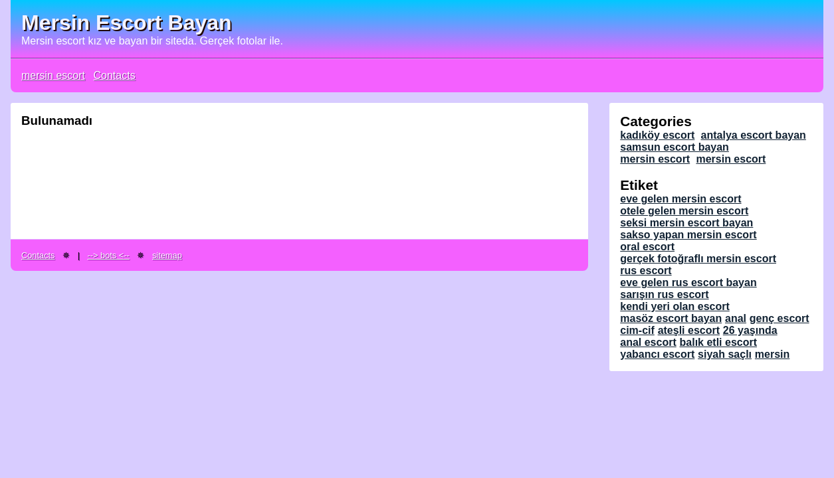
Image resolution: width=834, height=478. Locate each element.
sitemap (167, 255)
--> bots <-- (109, 255)
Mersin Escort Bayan (126, 23)
